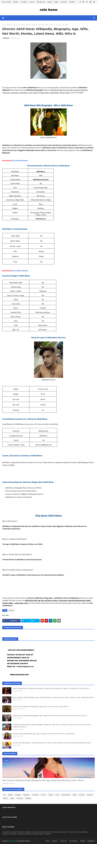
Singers (56, 2)
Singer (12, 798)
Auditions (18, 795)
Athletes (15, 2)
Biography (26, 795)
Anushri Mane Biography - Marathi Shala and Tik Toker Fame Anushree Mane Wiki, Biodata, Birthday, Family (52, 743)
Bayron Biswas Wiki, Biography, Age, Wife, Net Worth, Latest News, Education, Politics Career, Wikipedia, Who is (53, 697)
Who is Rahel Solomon (19, 271)
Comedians (23, 2)
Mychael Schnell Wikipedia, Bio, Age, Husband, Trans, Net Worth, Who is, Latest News (44, 734)
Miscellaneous (41, 2)
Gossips (50, 795)
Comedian (35, 795)
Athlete (10, 795)
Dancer (43, 795)
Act (4, 795)
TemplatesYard (12, 841)
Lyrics (57, 795)
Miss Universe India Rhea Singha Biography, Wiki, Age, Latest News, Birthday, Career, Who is (43, 780)
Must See (81, 795)
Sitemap (82, 841)
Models (50, 2)
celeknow (5, 38)
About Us (54, 841)
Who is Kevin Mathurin (19, 160)
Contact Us (63, 841)
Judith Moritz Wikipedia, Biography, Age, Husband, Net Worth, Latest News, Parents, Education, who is (50, 715)
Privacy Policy (73, 841)
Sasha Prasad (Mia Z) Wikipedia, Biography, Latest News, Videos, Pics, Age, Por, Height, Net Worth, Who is (51, 688)
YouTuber (72, 2)
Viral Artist (64, 2)
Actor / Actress (6, 2)
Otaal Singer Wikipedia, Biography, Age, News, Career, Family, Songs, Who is (41, 706)
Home (4, 25)
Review (5, 798)
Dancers (32, 2)
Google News (91, 841)
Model (74, 795)
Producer (9, 25)
